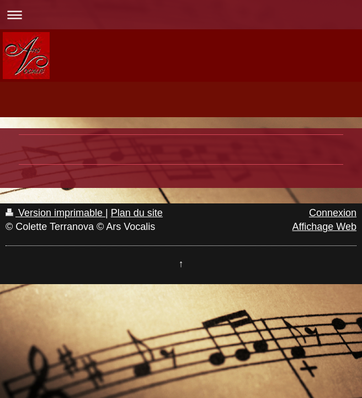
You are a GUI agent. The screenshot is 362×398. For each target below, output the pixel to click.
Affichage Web (324, 226)
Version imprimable (55, 212)
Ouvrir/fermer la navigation (181, 15)
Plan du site (137, 212)
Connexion (332, 212)
